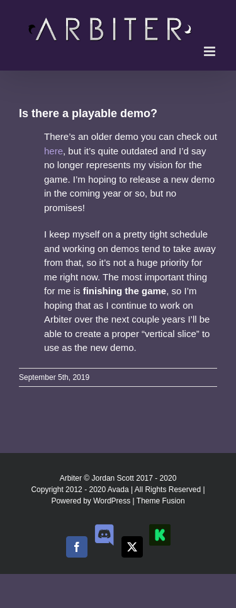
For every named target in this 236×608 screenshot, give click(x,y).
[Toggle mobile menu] (210, 51)
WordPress (111, 500)
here (53, 151)
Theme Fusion (161, 500)
